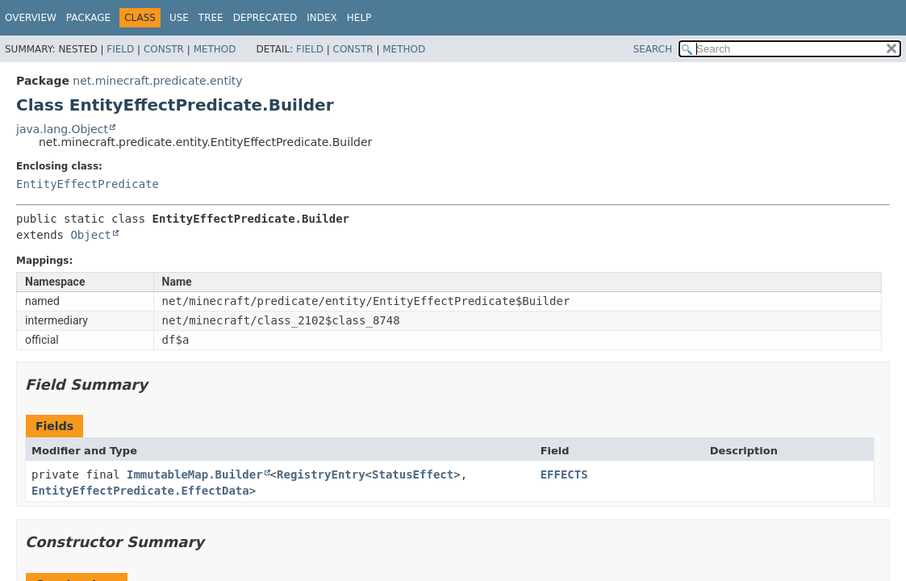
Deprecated (265, 17)
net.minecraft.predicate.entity (157, 80)
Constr (164, 49)
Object (90, 234)
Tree (210, 17)
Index (322, 17)
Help (359, 17)
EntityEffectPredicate (87, 184)
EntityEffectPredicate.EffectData (140, 490)
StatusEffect (412, 474)
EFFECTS (564, 474)
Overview (30, 17)
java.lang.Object (62, 129)
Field (120, 49)
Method (215, 49)
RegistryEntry (321, 474)
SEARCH (653, 49)
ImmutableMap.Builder (195, 474)
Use (179, 17)
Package (88, 17)
